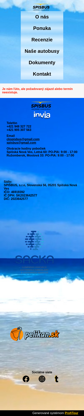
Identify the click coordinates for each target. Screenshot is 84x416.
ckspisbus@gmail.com (23, 139)
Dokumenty (42, 62)
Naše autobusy (42, 51)
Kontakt (42, 74)
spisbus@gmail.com (21, 142)
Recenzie (42, 39)
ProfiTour (71, 413)
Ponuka (42, 28)
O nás (42, 16)
